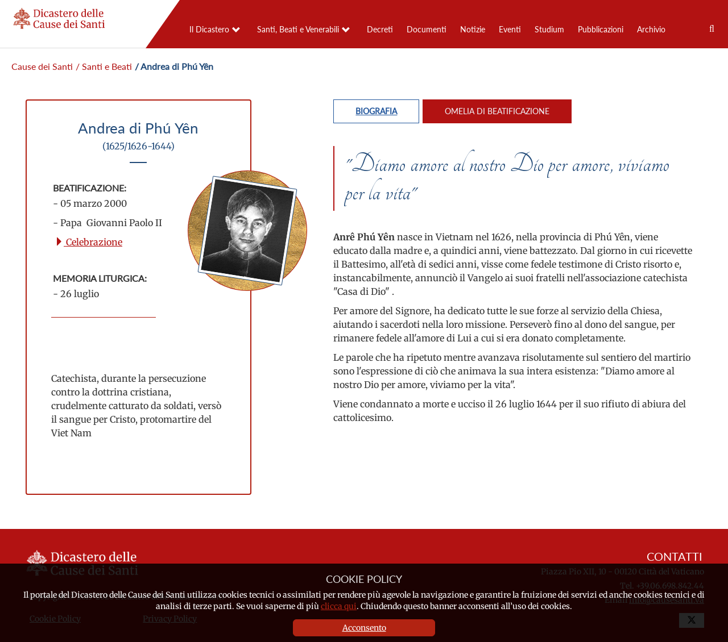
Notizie (472, 29)
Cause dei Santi (42, 66)
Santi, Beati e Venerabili (298, 29)
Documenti (426, 29)
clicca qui (339, 606)
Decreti (380, 29)
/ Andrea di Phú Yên (174, 66)
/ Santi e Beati (104, 66)
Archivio (651, 29)
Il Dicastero (209, 29)
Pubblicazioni (600, 29)
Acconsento (364, 628)
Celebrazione (88, 242)
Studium (549, 29)
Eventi (510, 29)
